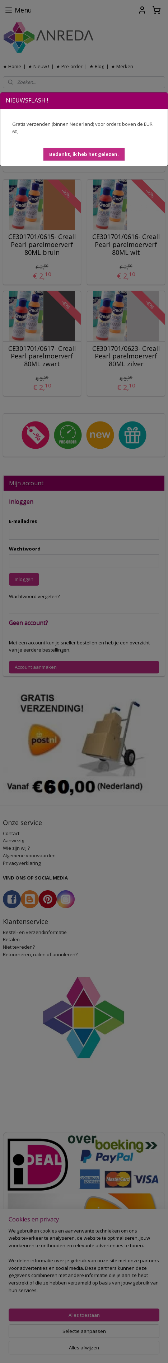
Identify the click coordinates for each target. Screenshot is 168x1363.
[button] (84, 154)
